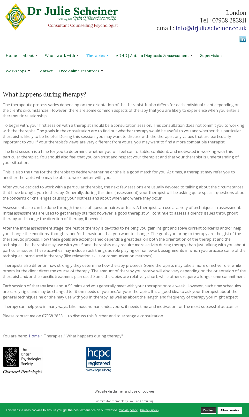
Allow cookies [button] (229, 410)
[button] (31, 55)
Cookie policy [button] (128, 410)
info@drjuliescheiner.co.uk (211, 28)
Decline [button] (208, 410)
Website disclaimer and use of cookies (125, 391)
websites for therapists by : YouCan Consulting (124, 401)
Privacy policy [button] (149, 410)
